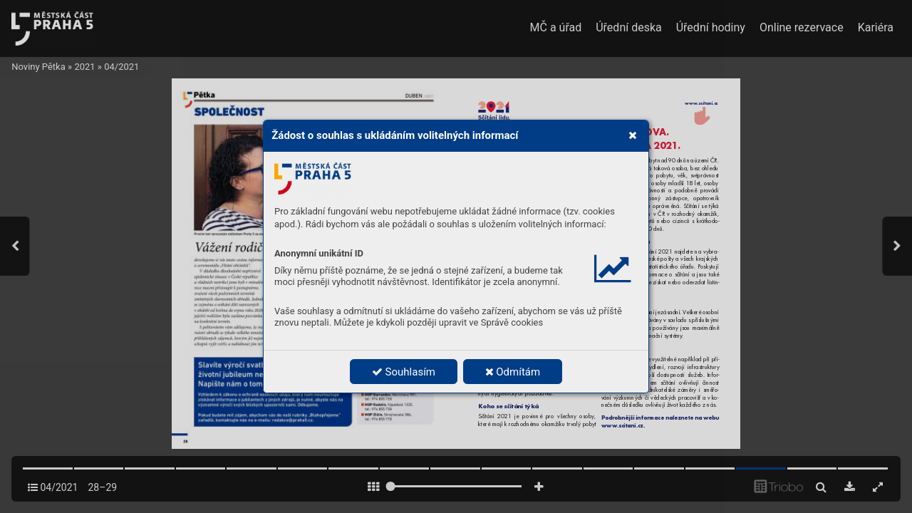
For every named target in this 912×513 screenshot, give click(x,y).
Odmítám (513, 372)
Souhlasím (403, 372)
